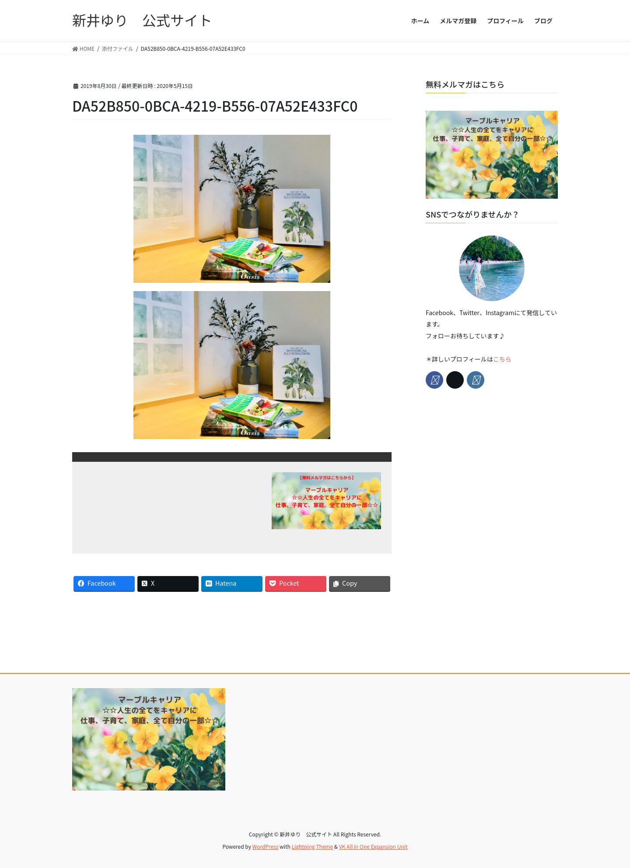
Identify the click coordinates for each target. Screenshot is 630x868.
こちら (502, 359)
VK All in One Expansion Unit (373, 846)
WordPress (265, 846)
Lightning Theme (312, 846)
